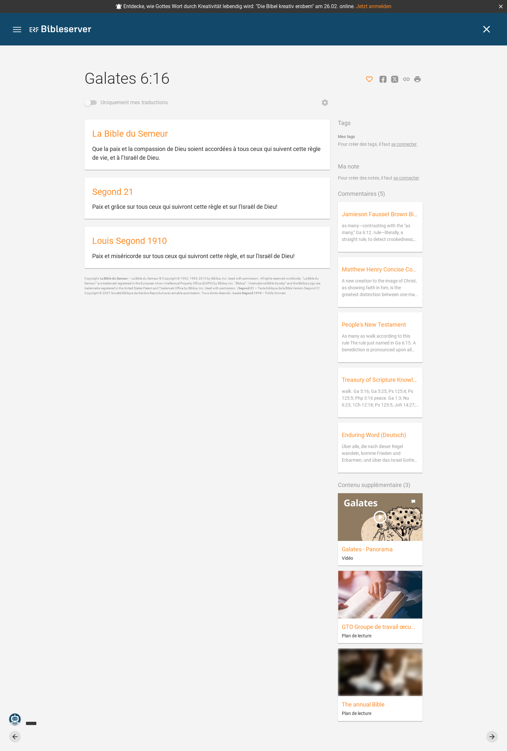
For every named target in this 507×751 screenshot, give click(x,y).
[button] (501, 6)
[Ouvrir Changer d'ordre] (325, 102)
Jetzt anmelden (373, 6)
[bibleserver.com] (60, 30)
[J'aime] (369, 79)
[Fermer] (486, 29)
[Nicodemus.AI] (15, 719)
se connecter (403, 144)
